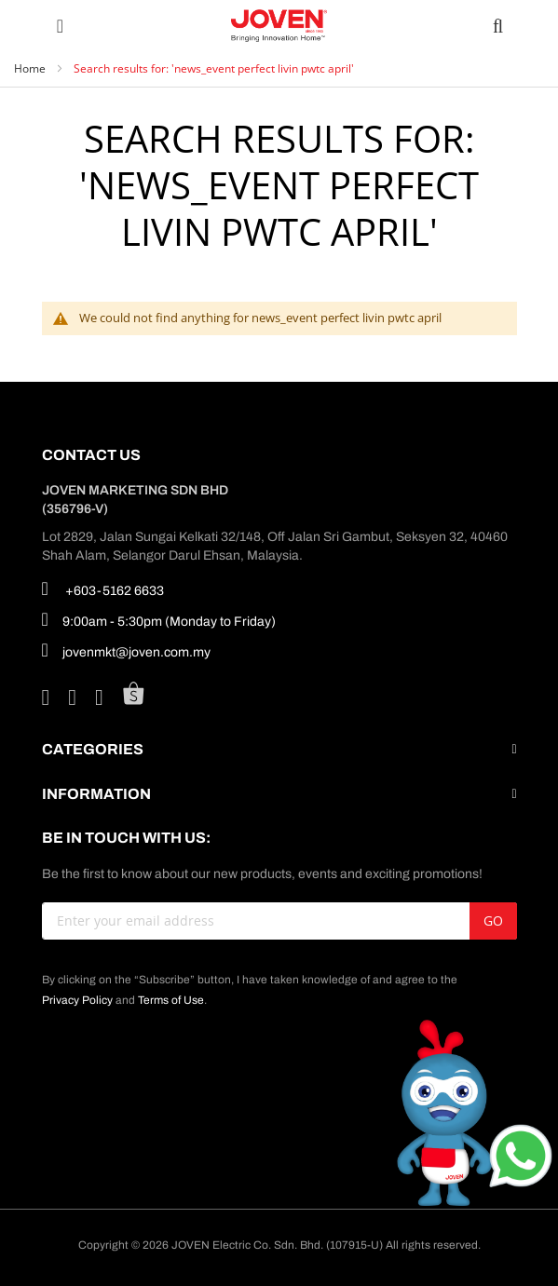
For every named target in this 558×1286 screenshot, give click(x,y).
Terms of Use (171, 1000)
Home (31, 68)
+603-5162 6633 (103, 588)
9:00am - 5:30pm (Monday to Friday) (159, 619)
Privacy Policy (77, 1000)
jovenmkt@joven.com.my (126, 650)
